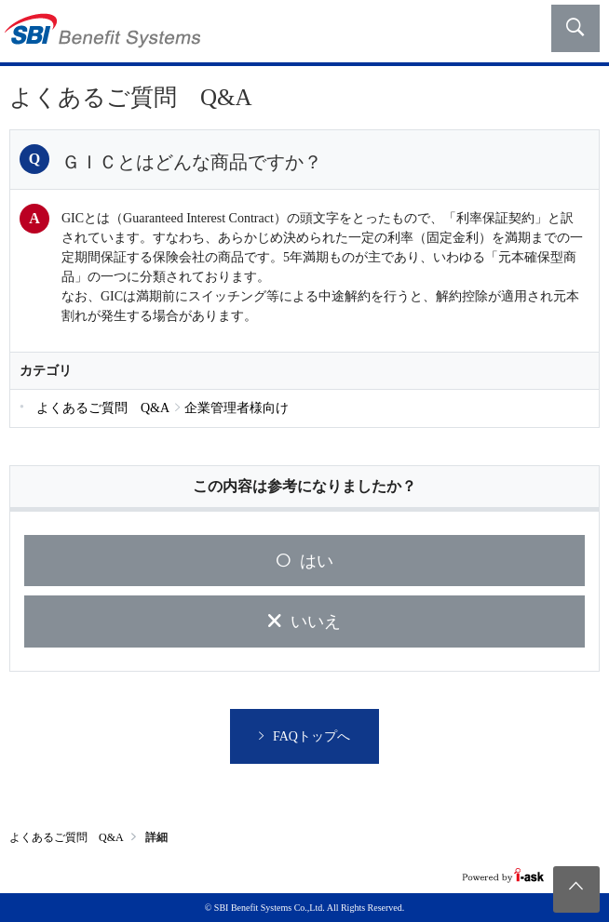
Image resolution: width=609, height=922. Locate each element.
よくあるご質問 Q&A (66, 837)
